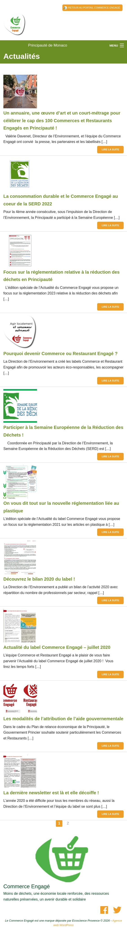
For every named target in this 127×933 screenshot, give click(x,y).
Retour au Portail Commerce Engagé (94, 7)
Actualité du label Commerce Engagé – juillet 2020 (56, 647)
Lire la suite (110, 149)
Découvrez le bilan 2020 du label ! (39, 579)
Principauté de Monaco (14, 29)
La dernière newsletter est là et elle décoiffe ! (51, 792)
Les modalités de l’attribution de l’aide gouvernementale (63, 718)
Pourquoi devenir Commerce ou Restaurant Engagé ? (60, 353)
